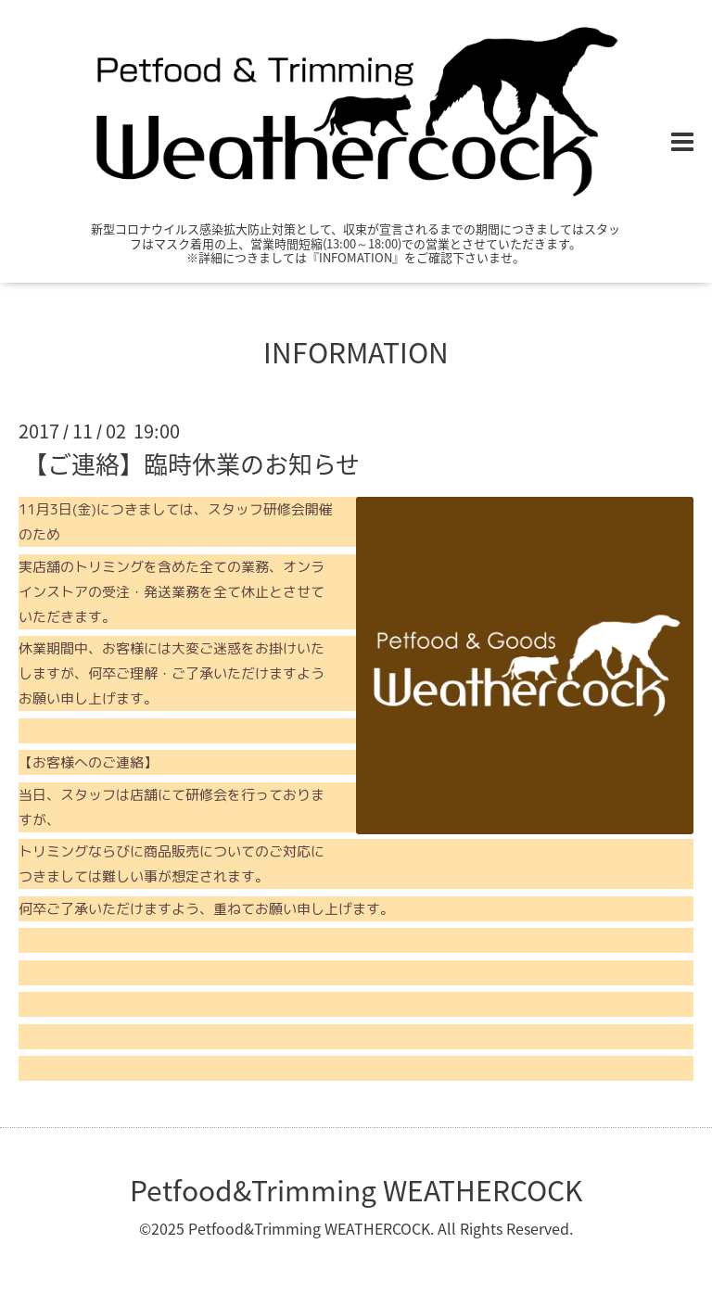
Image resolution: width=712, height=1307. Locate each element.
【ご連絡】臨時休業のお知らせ (191, 463)
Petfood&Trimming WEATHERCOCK (356, 1190)
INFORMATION (356, 352)
